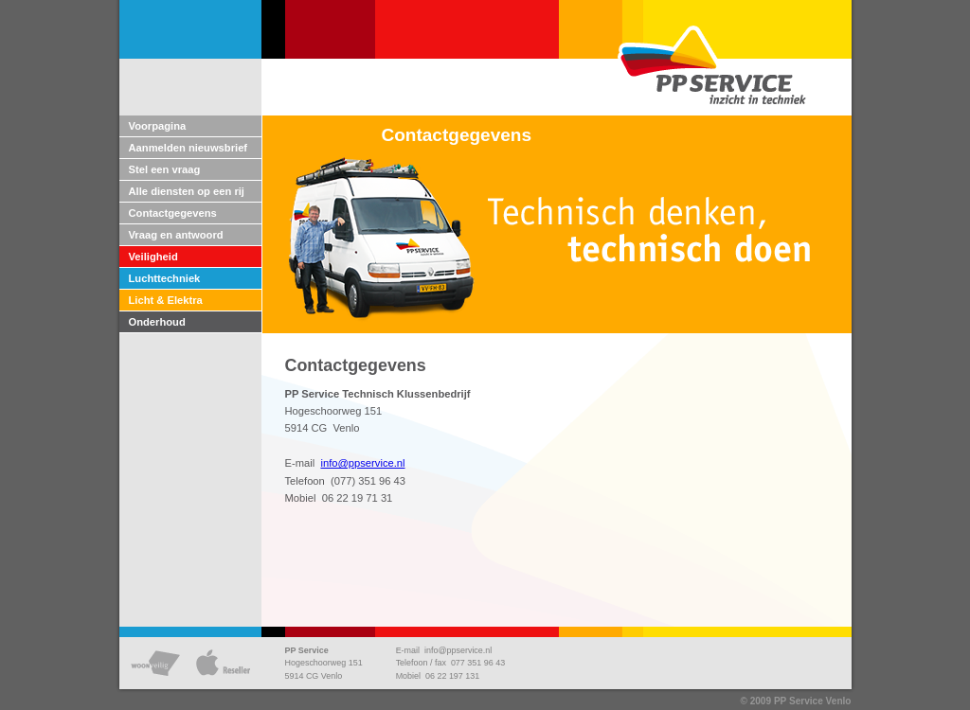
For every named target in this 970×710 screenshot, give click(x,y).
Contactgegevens (173, 213)
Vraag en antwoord (176, 234)
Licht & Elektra (166, 300)
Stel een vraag (165, 169)
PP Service (307, 650)
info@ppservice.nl (362, 463)
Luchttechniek (165, 278)
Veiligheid (153, 256)
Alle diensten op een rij (186, 191)
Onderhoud (157, 322)
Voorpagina (158, 126)
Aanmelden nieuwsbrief (188, 147)
